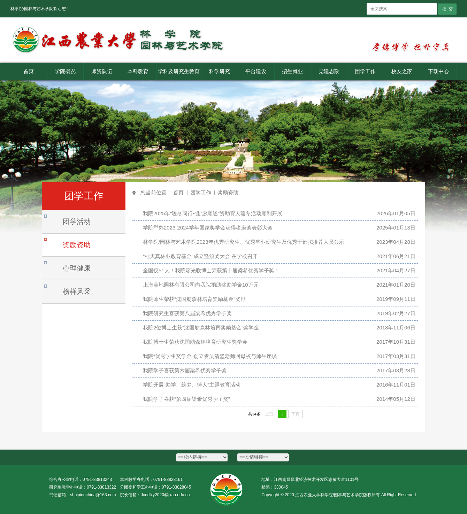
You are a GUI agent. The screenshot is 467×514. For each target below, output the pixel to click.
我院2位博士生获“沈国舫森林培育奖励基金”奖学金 (201, 327)
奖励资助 (227, 192)
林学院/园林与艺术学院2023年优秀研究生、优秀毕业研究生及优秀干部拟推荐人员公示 (243, 242)
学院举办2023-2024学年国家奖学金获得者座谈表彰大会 (208, 228)
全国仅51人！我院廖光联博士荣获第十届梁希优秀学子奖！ (211, 270)
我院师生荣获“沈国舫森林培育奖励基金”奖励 (194, 299)
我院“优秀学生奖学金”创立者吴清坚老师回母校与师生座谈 (210, 356)
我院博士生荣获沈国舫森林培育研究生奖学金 (195, 342)
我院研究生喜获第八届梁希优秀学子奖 (187, 313)
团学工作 (200, 192)
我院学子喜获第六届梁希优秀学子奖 (185, 370)
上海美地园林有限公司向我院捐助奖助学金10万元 (201, 285)
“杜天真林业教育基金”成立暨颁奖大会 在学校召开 (200, 256)
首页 (178, 192)
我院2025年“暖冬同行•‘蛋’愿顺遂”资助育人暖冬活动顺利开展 (212, 213)
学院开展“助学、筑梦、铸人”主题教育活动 (191, 385)
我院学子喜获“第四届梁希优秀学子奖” (186, 399)
